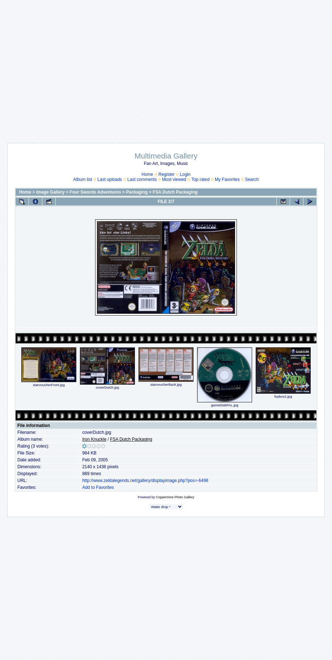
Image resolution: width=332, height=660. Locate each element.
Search (252, 179)
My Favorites (227, 179)
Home (147, 174)
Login (185, 174)
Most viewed (174, 179)
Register (166, 174)
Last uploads (109, 179)
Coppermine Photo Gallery (175, 497)
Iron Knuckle (94, 439)
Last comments (142, 179)
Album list (82, 179)
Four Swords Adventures (95, 192)
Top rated (200, 179)
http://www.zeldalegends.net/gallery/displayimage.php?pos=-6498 (145, 480)
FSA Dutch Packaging (175, 192)
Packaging (137, 192)
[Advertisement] (166, 68)
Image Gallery (50, 192)
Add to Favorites (98, 487)
